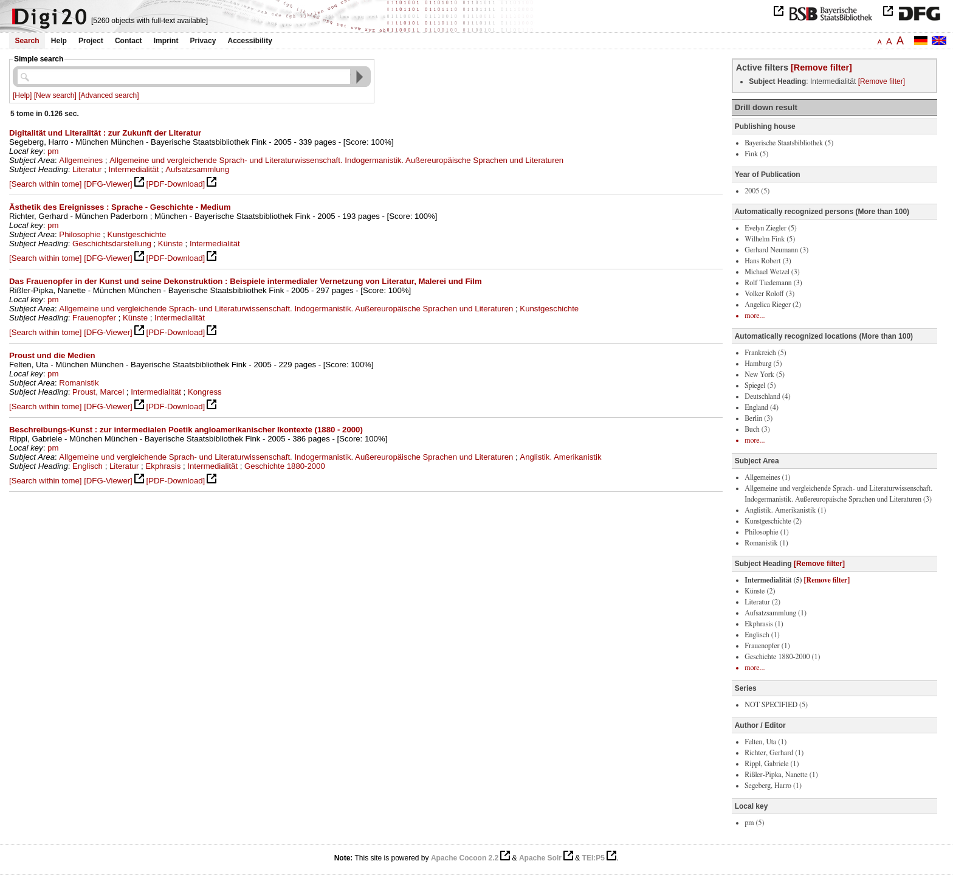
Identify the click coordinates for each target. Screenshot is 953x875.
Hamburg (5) (763, 363)
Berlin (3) (758, 418)
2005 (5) (757, 191)
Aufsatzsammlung (197, 169)
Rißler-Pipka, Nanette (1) (781, 774)
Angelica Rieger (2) (773, 304)
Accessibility (250, 40)
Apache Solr (540, 858)
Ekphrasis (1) (764, 624)
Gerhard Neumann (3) (776, 250)
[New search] (55, 95)
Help (59, 40)
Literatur (86, 169)
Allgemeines (81, 160)
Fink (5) (756, 153)
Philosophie (79, 234)
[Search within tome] (45, 183)
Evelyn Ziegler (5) (771, 228)
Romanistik (78, 382)
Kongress (205, 391)
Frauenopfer (94, 317)
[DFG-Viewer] (108, 183)
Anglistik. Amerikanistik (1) (785, 510)
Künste (170, 243)
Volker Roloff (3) (769, 293)
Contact (128, 40)
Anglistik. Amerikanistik (560, 457)
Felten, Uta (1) (765, 741)
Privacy (203, 40)
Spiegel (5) (760, 385)
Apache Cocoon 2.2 (464, 858)
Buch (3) (757, 429)
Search (27, 40)
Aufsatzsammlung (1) (776, 613)
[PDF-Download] (175, 183)
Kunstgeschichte (137, 234)
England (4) (762, 407)
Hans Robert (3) (768, 261)
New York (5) (765, 374)
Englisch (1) (762, 634)
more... (755, 315)
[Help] (22, 95)
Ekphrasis (163, 466)
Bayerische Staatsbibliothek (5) (789, 143)
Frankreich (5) (765, 352)
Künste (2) (760, 591)
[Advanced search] (108, 95)
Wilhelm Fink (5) (770, 239)
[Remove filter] (821, 67)
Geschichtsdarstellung (111, 243)
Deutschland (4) (768, 396)
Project (90, 40)
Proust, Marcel (98, 391)
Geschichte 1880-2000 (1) (782, 656)
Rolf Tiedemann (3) (773, 282)
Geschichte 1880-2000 (284, 466)
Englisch (87, 466)
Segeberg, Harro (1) (773, 785)
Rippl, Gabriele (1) (772, 763)
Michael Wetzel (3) (772, 271)
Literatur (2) (762, 602)
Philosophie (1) (766, 532)
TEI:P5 (593, 858)
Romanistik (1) (766, 543)
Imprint (166, 40)
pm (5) (754, 822)
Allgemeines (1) (767, 477)
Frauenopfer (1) (767, 645)
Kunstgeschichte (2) (773, 521)
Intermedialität (134, 169)
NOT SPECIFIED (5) (776, 704)
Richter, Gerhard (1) (774, 752)
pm (52, 151)
